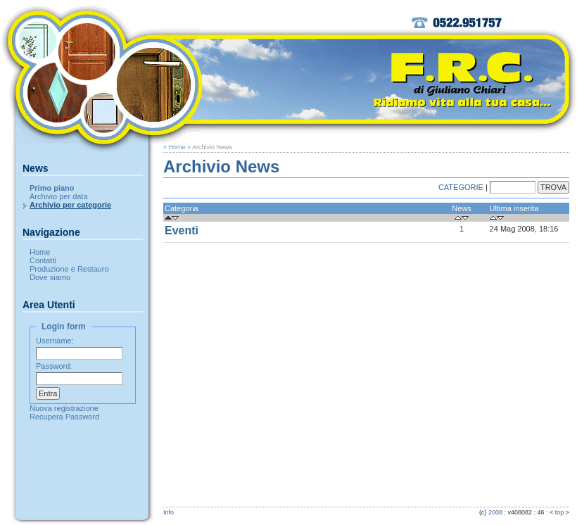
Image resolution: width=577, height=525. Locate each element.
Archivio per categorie (70, 205)
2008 (495, 512)
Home (40, 252)
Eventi (181, 230)
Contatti (43, 260)
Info (168, 512)
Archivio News (212, 147)
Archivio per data (59, 196)
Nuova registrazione (64, 408)
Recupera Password (64, 416)
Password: (54, 366)
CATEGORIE (460, 187)
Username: (55, 340)
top (559, 512)
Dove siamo (50, 277)
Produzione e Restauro (69, 269)
